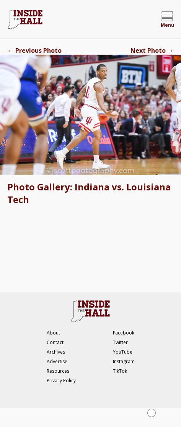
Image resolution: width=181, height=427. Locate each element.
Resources (58, 371)
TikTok (120, 371)
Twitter (120, 342)
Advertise (57, 361)
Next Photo (152, 50)
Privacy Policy (61, 380)
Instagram (124, 361)
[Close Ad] (151, 413)
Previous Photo (34, 50)
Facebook (123, 333)
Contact (55, 342)
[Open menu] (167, 19)
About (53, 333)
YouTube (122, 352)
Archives (56, 352)
